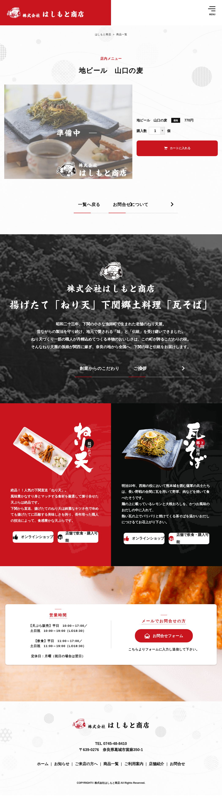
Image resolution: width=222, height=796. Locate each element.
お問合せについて (139, 207)
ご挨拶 (126, 371)
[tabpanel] (68, 134)
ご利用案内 (133, 765)
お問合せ (177, 765)
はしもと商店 (102, 35)
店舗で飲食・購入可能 (81, 539)
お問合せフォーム (168, 637)
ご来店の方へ (86, 765)
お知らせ (61, 765)
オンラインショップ (37, 539)
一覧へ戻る (30, 207)
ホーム (42, 765)
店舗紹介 (156, 765)
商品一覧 (119, 35)
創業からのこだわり (40, 371)
